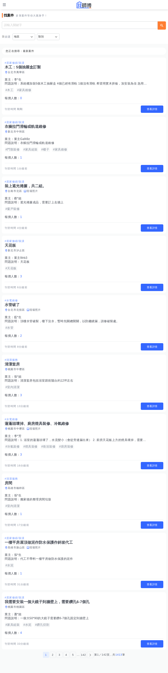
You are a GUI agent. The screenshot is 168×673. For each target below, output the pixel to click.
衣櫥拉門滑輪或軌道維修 (37, 142)
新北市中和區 (16, 131)
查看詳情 (152, 109)
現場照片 (32, 190)
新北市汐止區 (16, 250)
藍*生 (18, 317)
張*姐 (18, 376)
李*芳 (18, 436)
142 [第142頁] (83, 654)
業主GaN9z (22, 139)
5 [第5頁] (73, 654)
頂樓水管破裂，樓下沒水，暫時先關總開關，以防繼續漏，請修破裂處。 (69, 321)
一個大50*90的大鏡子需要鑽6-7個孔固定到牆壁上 (54, 618)
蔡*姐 (18, 198)
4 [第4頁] (66, 654)
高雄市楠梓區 (16, 488)
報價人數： (13, 98)
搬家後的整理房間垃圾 (35, 499)
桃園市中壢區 (16, 369)
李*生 (18, 79)
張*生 (18, 495)
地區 (17, 36)
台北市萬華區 (16, 72)
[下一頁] (90, 655)
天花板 (25, 261)
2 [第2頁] (52, 654)
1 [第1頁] (46, 654)
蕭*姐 (18, 614)
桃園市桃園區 (16, 606)
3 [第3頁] (59, 654)
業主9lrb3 (20, 257)
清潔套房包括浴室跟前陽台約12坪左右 (46, 380)
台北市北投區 (16, 309)
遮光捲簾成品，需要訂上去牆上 (42, 202)
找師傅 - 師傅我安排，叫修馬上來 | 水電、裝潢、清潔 (84, 4)
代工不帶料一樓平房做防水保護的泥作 (46, 558)
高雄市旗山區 (16, 547)
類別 (41, 36)
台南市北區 (15, 190)
